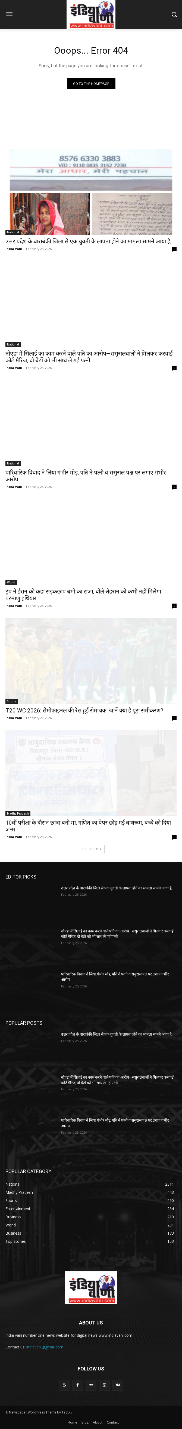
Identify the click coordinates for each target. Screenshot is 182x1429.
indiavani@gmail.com (44, 1347)
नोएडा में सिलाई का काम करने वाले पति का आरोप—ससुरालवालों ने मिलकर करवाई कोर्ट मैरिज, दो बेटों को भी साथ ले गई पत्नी (88, 357)
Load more (91, 848)
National (13, 232)
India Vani (13, 249)
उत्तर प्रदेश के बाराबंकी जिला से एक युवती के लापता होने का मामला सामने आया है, (88, 241)
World (11, 582)
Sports (11, 701)
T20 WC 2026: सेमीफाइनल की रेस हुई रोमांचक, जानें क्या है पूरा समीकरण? (84, 710)
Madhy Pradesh (18, 813)
